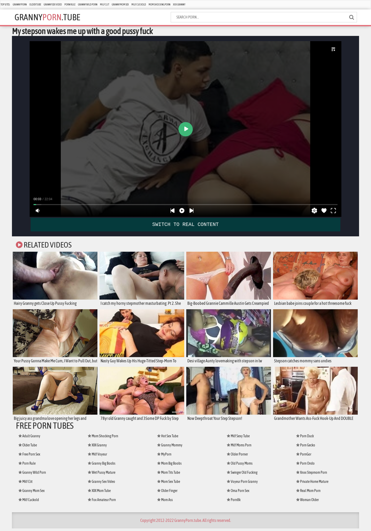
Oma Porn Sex (238, 493)
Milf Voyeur (97, 457)
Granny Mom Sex (120, 4)
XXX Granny (179, 4)
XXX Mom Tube (99, 493)
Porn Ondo (305, 466)
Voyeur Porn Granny (242, 484)
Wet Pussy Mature (101, 475)
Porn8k (234, 502)
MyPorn (164, 457)
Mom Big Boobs (169, 466)
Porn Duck (305, 439)
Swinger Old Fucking (242, 475)
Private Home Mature (312, 484)
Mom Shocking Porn (159, 4)
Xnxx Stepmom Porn (311, 475)
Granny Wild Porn (87, 4)
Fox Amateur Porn (102, 502)
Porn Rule (69, 4)
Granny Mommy (169, 448)
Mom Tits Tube (168, 475)
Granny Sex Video (53, 4)
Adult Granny (29, 439)
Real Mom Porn (308, 493)
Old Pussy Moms (240, 466)
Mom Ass (165, 502)
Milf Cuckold (138, 4)
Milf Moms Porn (239, 448)
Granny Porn (20, 4)
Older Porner (237, 457)
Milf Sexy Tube (238, 439)
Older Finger (167, 493)
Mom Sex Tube (168, 484)
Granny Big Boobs (101, 466)
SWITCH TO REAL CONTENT (185, 224)
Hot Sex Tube (167, 439)
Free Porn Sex (29, 457)
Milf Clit (104, 4)
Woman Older (307, 502)
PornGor (303, 457)
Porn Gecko (305, 448)
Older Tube (35, 4)
